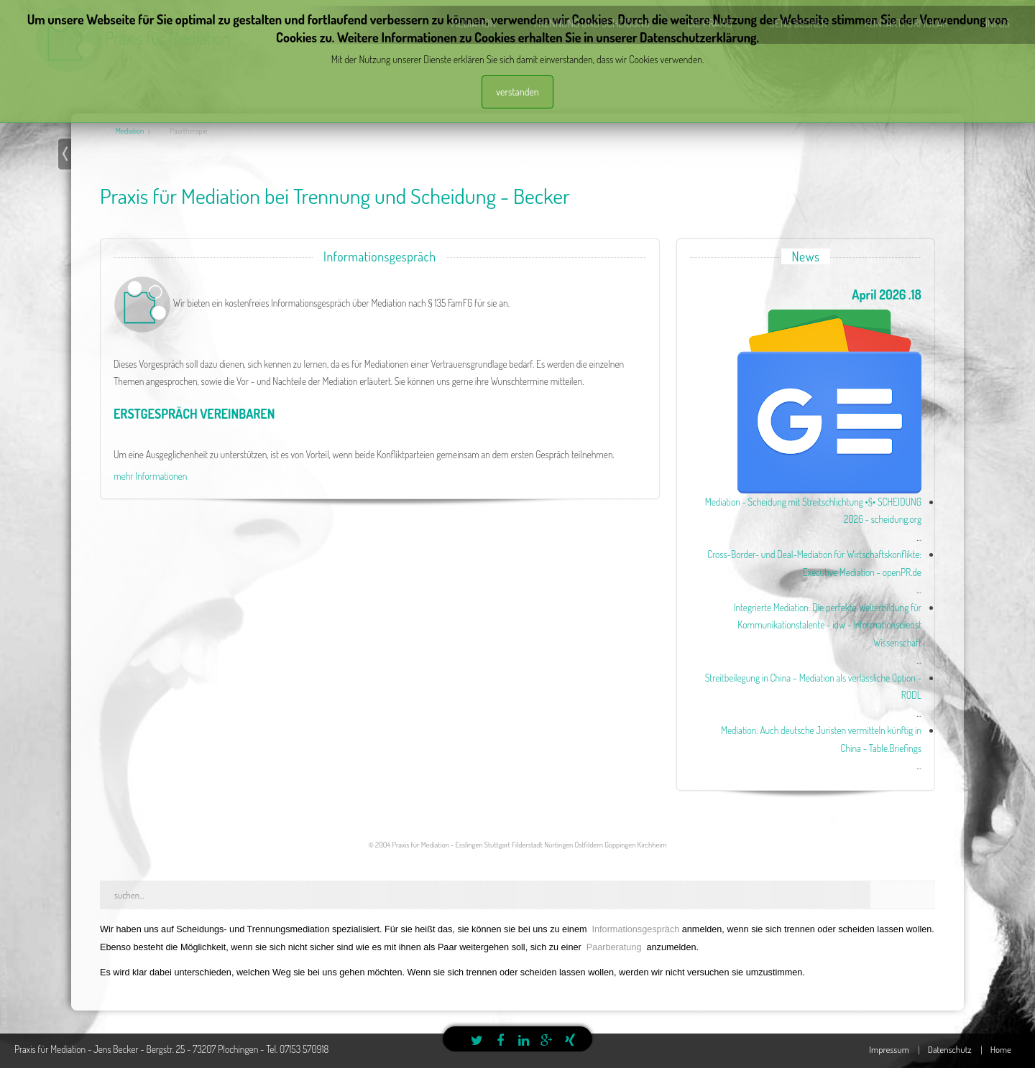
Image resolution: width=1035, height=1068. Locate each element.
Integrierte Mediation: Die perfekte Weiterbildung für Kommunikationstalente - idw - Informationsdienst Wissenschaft (827, 625)
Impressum (888, 1049)
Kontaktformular (905, 23)
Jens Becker (798, 23)
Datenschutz (950, 1049)
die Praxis (709, 23)
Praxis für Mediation (168, 38)
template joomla (5, 985)
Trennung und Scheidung (591, 23)
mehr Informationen (150, 476)
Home (1000, 1049)
